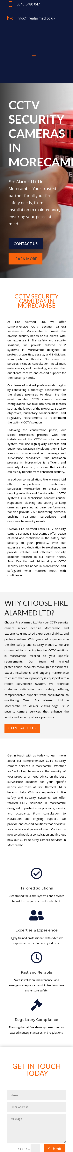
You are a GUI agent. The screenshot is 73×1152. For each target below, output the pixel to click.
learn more (25, 259)
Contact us (26, 244)
